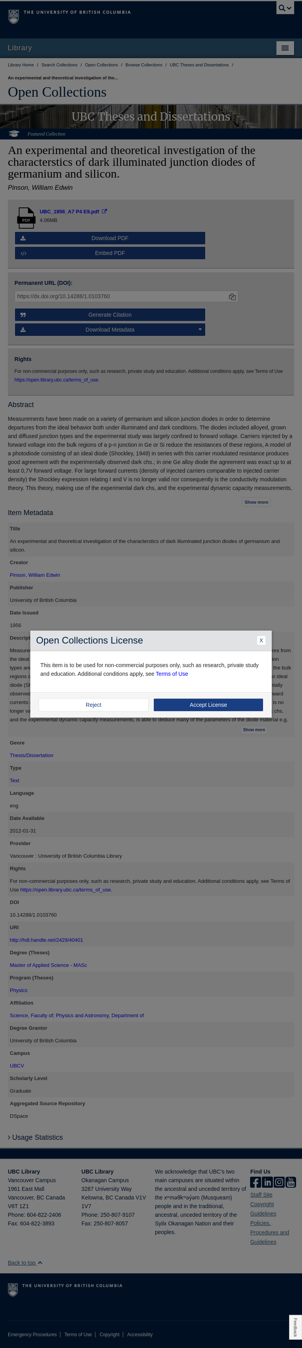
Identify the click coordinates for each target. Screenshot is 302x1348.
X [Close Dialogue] (261, 640)
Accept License (208, 705)
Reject (93, 705)
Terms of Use (172, 674)
